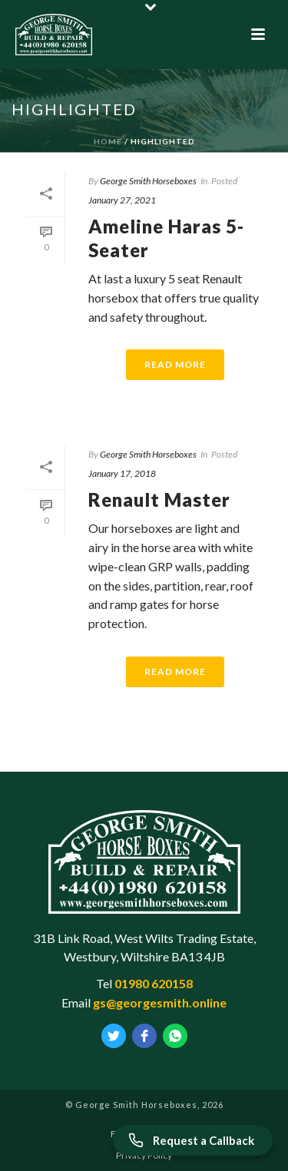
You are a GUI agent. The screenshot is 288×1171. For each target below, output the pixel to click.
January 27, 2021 (122, 200)
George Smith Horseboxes (148, 181)
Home (108, 141)
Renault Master (159, 499)
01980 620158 (153, 983)
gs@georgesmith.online (160, 1002)
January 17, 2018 (122, 473)
